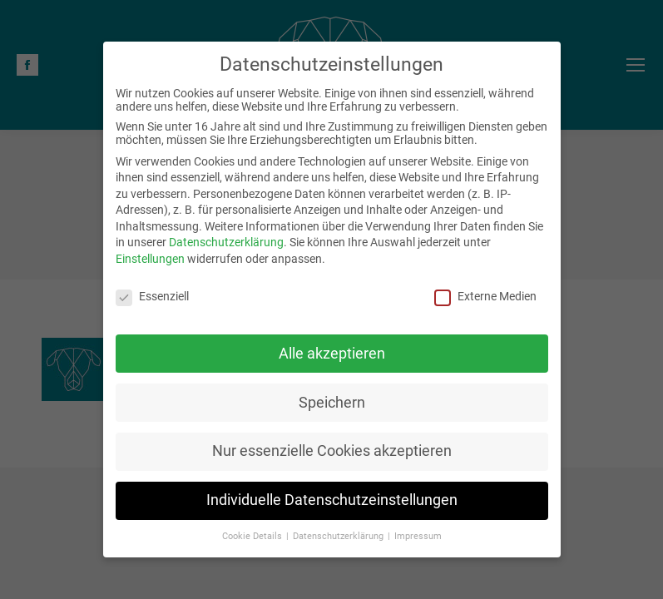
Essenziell (152, 296)
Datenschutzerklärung (226, 242)
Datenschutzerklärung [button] (339, 536)
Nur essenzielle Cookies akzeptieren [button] (332, 451)
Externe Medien (485, 296)
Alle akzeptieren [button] (332, 352)
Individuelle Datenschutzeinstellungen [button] (332, 500)
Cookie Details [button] (253, 536)
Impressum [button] (418, 536)
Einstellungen (150, 258)
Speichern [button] (332, 402)
